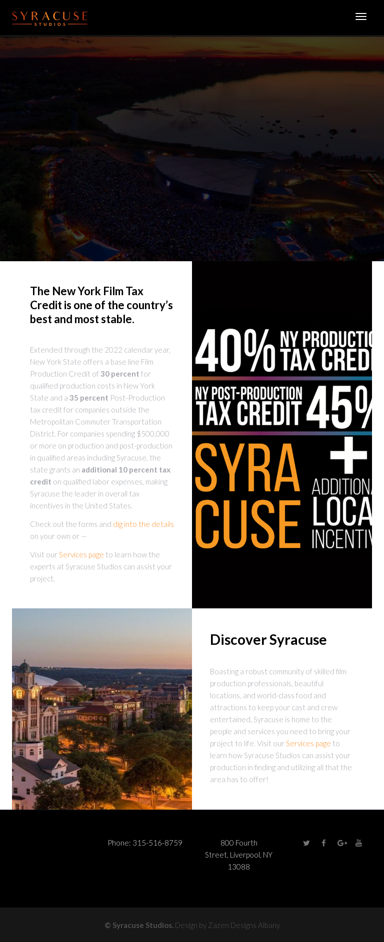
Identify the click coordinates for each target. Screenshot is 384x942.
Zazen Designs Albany (244, 925)
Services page (81, 554)
